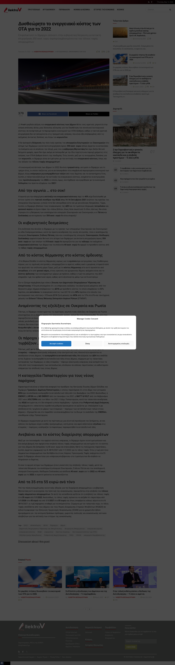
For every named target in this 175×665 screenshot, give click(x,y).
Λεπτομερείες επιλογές (118, 344)
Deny (87, 344)
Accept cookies (56, 344)
